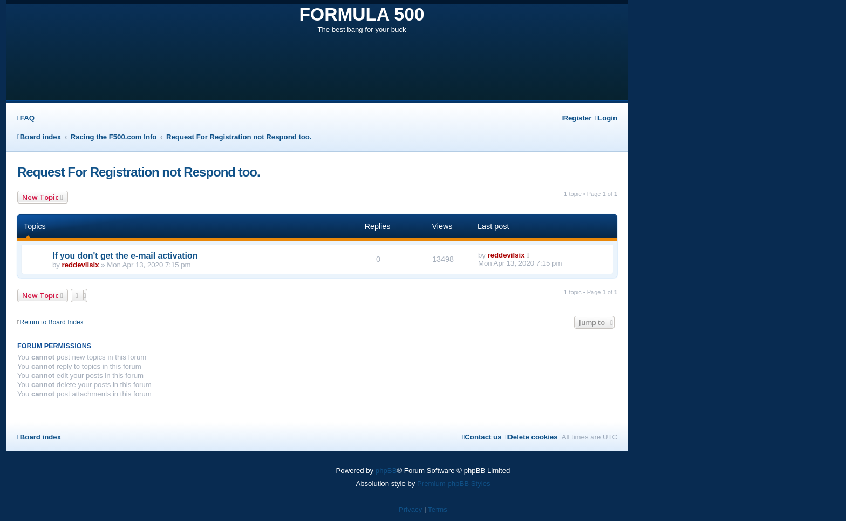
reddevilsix (80, 265)
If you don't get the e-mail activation (124, 255)
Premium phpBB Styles (453, 483)
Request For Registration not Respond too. (138, 172)
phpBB (386, 470)
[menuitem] (26, 118)
